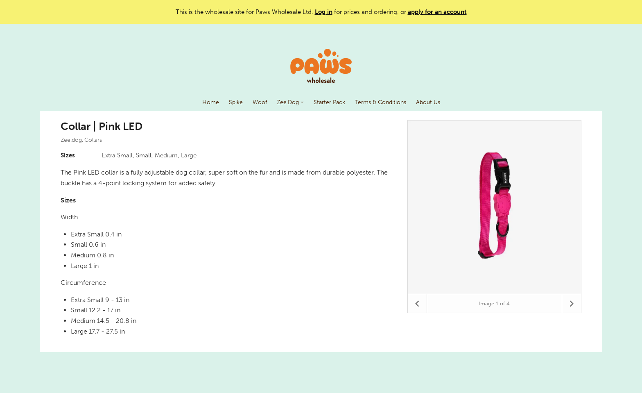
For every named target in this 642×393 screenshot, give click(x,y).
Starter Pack (329, 102)
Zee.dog (71, 139)
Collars (93, 139)
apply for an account (437, 12)
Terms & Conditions (380, 102)
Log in (323, 12)
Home (210, 102)
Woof (260, 102)
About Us (428, 102)
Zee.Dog (290, 102)
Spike (236, 102)
